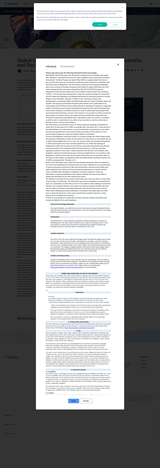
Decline (115, 24)
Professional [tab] (67, 66)
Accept (99, 24)
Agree (73, 401)
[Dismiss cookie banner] (122, 7)
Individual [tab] (51, 66)
